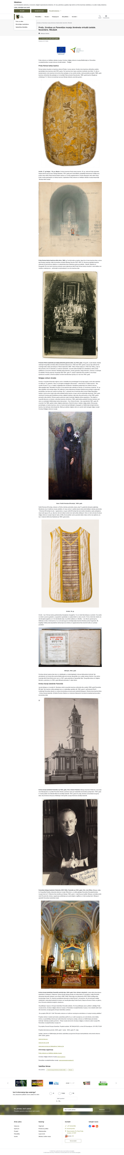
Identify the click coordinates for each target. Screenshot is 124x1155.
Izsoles (16, 1136)
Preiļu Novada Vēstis (21, 36)
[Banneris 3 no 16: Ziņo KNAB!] (54, 1083)
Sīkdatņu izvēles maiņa (45, 1136)
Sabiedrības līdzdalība (21, 44)
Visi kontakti (73, 1141)
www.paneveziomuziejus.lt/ (66, 1060)
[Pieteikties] (102, 1109)
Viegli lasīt (41, 1126)
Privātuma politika (43, 1128)
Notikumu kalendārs (21, 27)
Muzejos (70, 1069)
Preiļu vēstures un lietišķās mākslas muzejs (50, 1053)
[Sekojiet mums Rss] (97, 1126)
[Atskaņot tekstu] (45, 33)
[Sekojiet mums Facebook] (90, 1126)
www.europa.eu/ (43, 1039)
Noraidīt (22, 11)
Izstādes (18, 30)
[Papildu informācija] (73, 1136)
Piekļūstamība (42, 1131)
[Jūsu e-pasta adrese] (78, 1109)
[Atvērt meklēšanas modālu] (100, 17)
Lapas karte (42, 1134)
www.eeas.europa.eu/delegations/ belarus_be (51, 1046)
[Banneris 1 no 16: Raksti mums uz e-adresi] (21, 1083)
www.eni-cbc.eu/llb (44, 1042)
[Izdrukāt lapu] (106, 27)
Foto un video (19, 39)
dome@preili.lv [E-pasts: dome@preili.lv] (71, 1128)
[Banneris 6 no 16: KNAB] (103, 1083)
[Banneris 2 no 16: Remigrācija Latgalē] (37, 1083)
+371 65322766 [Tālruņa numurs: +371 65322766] (71, 1126)
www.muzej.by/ (61, 1056)
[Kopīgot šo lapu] (106, 31)
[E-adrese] (68, 1136)
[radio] (51, 1093)
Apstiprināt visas (39, 11)
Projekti (16, 1131)
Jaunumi (18, 33)
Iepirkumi (16, 1128)
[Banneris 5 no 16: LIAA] (86, 1083)
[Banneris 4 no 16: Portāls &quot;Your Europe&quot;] (70, 1083)
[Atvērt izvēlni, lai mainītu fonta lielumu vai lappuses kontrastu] (106, 17)
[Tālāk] (116, 1083)
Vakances (16, 1126)
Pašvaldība (17, 1134)
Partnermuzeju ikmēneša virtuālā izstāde (56, 1069)
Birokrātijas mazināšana (22, 41)
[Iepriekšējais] (8, 1083)
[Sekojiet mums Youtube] (93, 1126)
